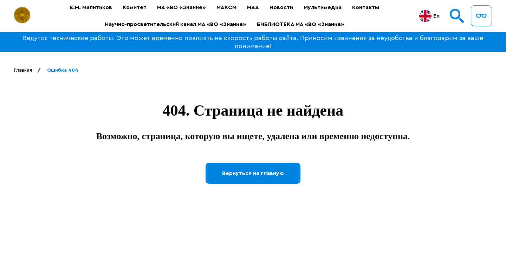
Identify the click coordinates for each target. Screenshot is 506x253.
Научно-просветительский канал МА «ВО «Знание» (175, 24)
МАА (253, 7)
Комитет (135, 7)
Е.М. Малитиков (91, 7)
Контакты (365, 7)
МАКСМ (226, 7)
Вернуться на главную (253, 173)
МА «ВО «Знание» (181, 7)
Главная (23, 70)
